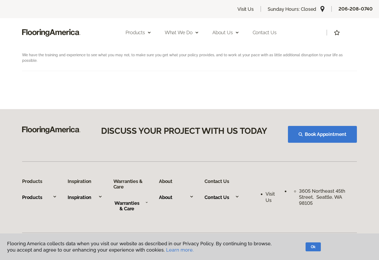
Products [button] (138, 32)
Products (39, 197)
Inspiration (85, 197)
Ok (313, 247)
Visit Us (245, 9)
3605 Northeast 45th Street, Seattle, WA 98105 (322, 197)
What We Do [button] (182, 32)
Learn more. (180, 250)
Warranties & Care (131, 206)
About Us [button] (225, 32)
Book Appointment (322, 134)
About (176, 197)
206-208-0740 (355, 9)
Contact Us (265, 32)
